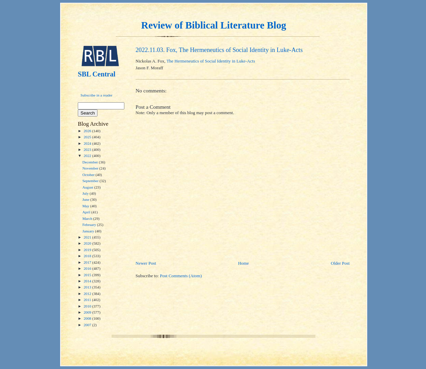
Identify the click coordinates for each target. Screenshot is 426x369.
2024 (88, 143)
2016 (88, 268)
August (88, 187)
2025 (88, 137)
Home (243, 263)
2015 (88, 275)
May (86, 206)
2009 (88, 312)
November (90, 168)
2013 (88, 287)
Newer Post (146, 263)
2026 (88, 131)
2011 (88, 300)
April (86, 212)
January (88, 231)
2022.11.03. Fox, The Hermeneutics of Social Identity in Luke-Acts (219, 50)
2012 (88, 294)
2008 (88, 318)
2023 (88, 149)
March (87, 218)
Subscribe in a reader (96, 95)
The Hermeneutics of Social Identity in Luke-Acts (210, 61)
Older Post (340, 263)
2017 (88, 262)
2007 (88, 325)
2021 (88, 237)
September (91, 181)
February (89, 225)
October (88, 175)
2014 (88, 281)
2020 (88, 243)
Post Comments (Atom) (181, 275)
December (90, 162)
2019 (88, 250)
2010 (88, 306)
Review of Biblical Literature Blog (213, 25)
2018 (88, 256)
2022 (88, 156)
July (85, 193)
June (86, 199)
